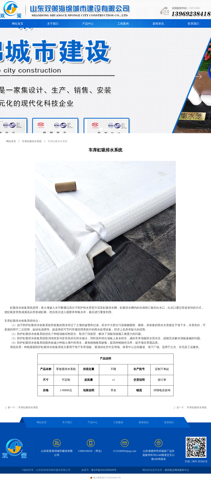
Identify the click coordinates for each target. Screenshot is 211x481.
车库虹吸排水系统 (32, 141)
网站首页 (11, 141)
